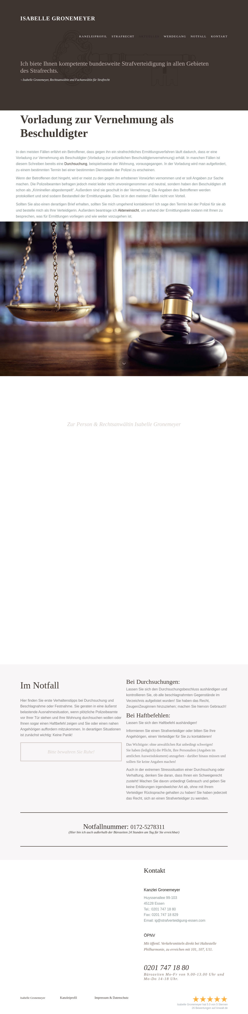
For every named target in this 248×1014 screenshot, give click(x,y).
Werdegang (175, 36)
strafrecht (123, 36)
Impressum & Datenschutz (111, 997)
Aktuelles (149, 36)
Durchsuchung (75, 164)
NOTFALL (199, 36)
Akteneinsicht (128, 210)
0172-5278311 (147, 826)
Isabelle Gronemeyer (57, 18)
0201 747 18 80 (169, 967)
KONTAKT (219, 36)
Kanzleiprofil (93, 36)
